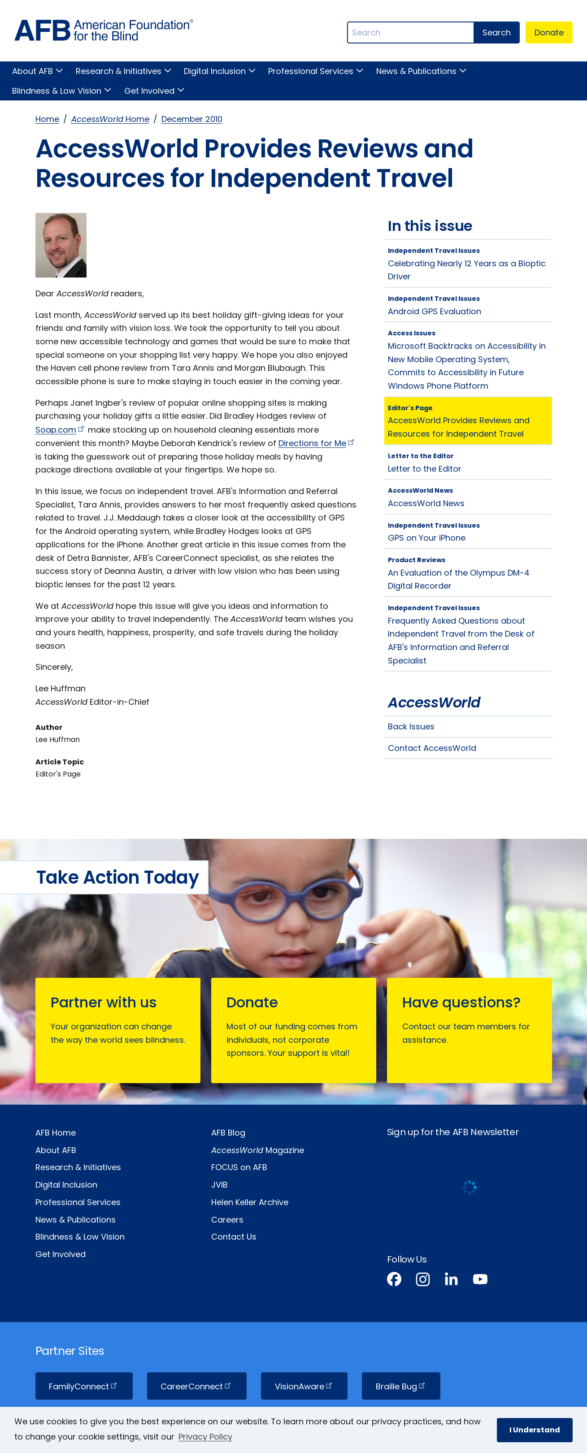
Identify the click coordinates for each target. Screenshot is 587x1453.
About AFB (32, 71)
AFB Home (55, 1132)
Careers (227, 1219)
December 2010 (191, 119)
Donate (549, 32)
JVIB (219, 1184)
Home (47, 119)
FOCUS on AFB (239, 1167)
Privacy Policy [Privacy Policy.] (205, 1436)
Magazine (257, 1150)
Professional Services (310, 71)
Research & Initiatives (118, 71)
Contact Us (234, 1236)
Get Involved (149, 90)
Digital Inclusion (215, 71)
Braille (401, 1386)
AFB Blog (228, 1132)
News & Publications (416, 71)
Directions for (317, 443)
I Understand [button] (534, 1430)
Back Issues (411, 726)
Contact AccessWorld (432, 748)
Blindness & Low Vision (56, 90)
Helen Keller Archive (249, 1202)
